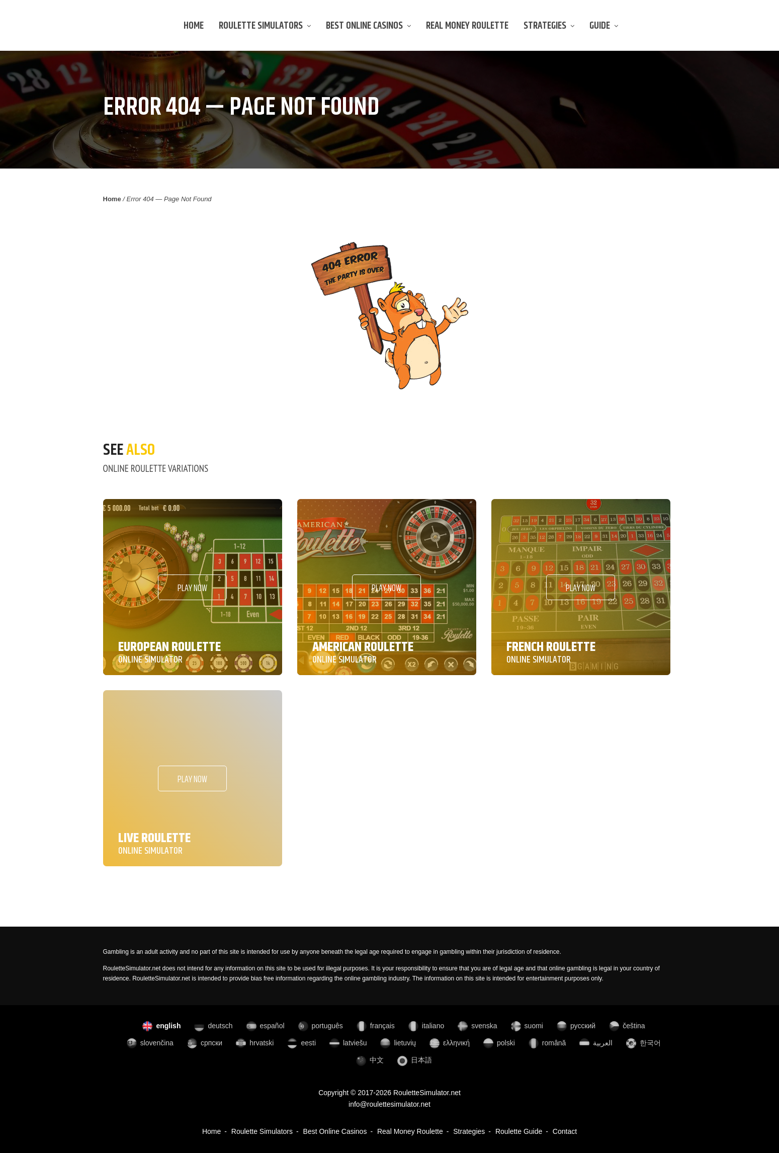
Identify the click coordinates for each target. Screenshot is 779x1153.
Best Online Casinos (368, 26)
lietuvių (397, 1043)
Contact (565, 1131)
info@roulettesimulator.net (389, 1104)
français (375, 1026)
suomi (526, 1026)
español (265, 1026)
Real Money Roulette (467, 26)
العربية (595, 1043)
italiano (425, 1026)
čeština (626, 1026)
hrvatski (254, 1043)
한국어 (643, 1043)
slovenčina (150, 1043)
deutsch (212, 1026)
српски (204, 1043)
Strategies (549, 26)
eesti (301, 1043)
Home (194, 26)
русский (575, 1026)
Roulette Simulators (265, 26)
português (320, 1026)
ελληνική (449, 1043)
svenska (477, 1026)
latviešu (347, 1043)
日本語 (414, 1060)
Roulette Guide (518, 1131)
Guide (603, 26)
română (547, 1043)
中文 (369, 1060)
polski (498, 1043)
